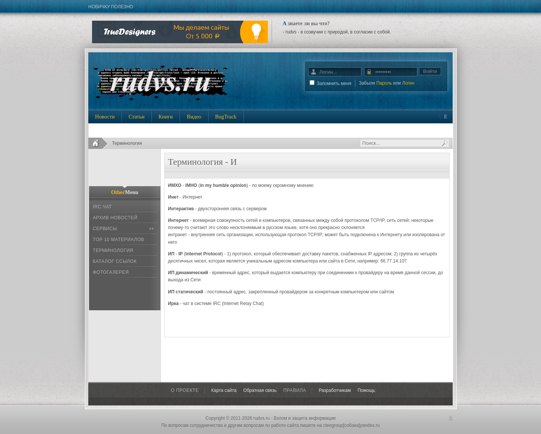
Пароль (384, 83)
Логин (408, 83)
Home (98, 143)
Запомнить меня (334, 83)
